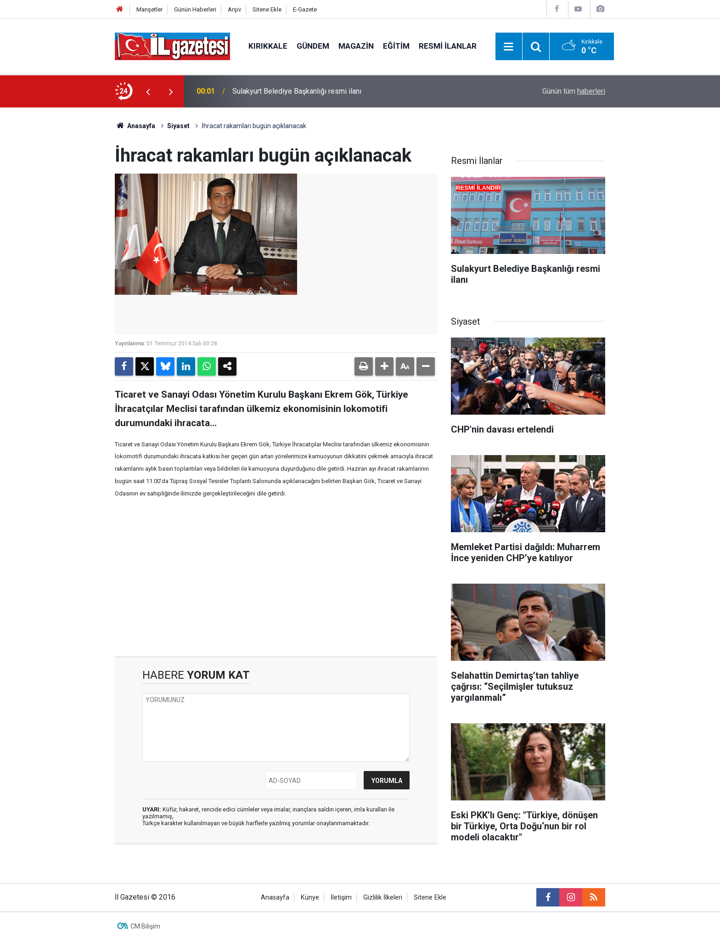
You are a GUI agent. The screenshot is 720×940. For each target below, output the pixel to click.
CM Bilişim (145, 926)
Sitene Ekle (267, 9)
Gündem (313, 46)
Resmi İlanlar (448, 46)
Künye (310, 897)
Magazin (356, 46)
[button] (384, 366)
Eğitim (396, 46)
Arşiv (234, 9)
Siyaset (178, 125)
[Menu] (509, 47)
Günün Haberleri (195, 9)
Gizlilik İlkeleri (382, 897)
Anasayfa (135, 125)
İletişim (341, 897)
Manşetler (149, 9)
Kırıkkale (267, 46)
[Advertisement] (62, 245)
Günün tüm (573, 91)
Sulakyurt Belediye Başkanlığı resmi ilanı (296, 91)
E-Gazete (305, 9)
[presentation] (147, 91)
